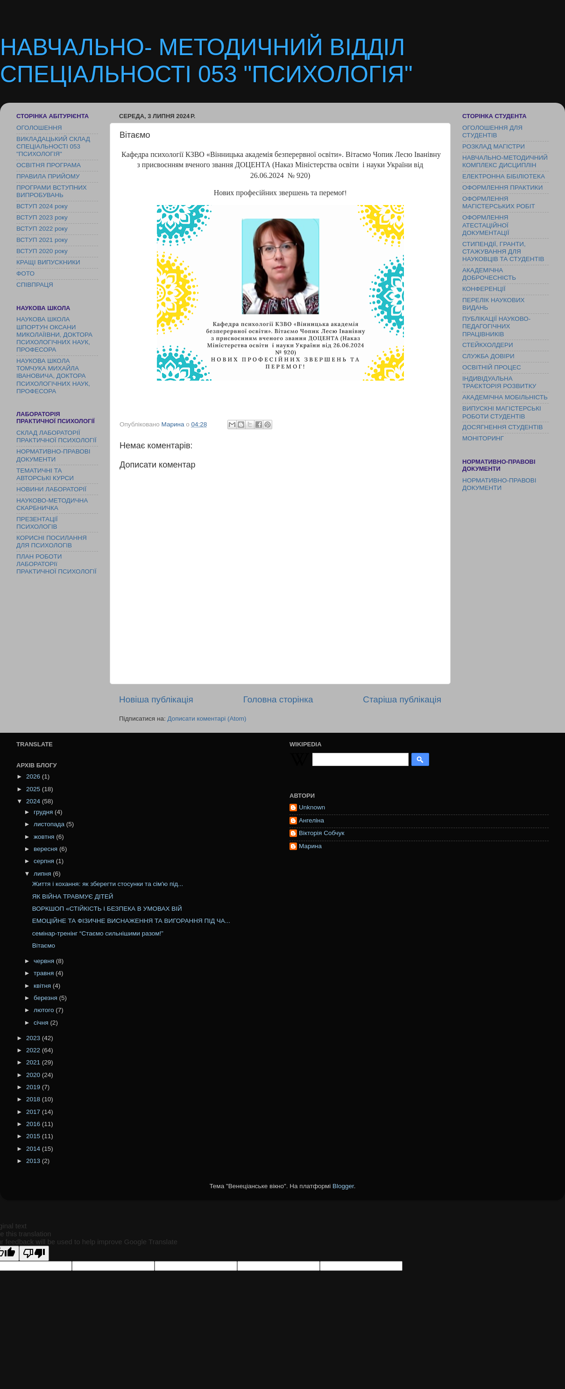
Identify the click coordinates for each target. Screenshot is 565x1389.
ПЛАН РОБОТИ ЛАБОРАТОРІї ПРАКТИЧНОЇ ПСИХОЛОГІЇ (56, 564)
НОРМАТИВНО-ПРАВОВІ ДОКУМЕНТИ (53, 455)
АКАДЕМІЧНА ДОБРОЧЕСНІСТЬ (489, 274)
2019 (34, 1087)
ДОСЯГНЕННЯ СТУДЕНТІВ (502, 427)
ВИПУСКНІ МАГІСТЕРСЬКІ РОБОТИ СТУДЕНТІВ (501, 412)
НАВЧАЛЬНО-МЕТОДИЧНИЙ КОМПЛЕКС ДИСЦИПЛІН (505, 161)
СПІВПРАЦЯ (34, 284)
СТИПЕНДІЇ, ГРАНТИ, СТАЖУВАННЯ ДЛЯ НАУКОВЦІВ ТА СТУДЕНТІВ (503, 251)
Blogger (343, 1186)
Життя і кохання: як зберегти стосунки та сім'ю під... (108, 883)
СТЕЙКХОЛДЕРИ (487, 344)
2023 (34, 1038)
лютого (45, 1009)
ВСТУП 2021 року (42, 239)
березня (46, 997)
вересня (46, 848)
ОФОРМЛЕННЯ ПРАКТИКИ (502, 187)
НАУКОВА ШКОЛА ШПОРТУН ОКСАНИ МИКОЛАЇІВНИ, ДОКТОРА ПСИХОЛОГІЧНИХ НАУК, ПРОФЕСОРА (54, 334)
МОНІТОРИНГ (483, 438)
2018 (34, 1099)
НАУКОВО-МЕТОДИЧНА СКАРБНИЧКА (52, 504)
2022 (34, 1050)
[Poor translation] (34, 1253)
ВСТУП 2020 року (42, 251)
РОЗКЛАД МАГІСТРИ (493, 146)
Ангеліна (311, 820)
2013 (34, 1160)
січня (42, 1022)
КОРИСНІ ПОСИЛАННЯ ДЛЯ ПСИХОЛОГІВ (51, 541)
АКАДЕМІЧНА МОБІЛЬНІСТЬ (505, 397)
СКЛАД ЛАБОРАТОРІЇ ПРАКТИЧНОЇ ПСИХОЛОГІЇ (56, 436)
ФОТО (25, 273)
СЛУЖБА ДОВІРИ (488, 356)
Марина (310, 846)
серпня (45, 861)
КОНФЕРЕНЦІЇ (483, 288)
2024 (34, 801)
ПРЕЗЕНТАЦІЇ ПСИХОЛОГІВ (37, 523)
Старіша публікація (402, 699)
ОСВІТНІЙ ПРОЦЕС (491, 367)
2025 (34, 789)
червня (45, 960)
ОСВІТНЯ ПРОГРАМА (48, 165)
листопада (50, 824)
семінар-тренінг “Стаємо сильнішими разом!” (97, 933)
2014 (34, 1148)
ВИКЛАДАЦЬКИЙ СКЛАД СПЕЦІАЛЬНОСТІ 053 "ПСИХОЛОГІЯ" (53, 146)
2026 (34, 776)
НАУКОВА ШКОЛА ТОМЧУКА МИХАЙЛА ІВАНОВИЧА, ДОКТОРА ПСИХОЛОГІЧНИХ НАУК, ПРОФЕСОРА (53, 376)
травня (45, 973)
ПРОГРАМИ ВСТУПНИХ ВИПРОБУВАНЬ (51, 191)
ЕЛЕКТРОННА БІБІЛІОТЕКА (503, 176)
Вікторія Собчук (321, 832)
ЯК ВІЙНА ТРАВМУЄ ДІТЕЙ (72, 896)
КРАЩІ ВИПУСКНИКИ (48, 262)
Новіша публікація (156, 699)
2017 (34, 1111)
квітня (43, 985)
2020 (34, 1074)
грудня (44, 811)
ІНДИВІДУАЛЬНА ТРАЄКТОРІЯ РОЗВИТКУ (499, 382)
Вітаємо (43, 945)
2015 (34, 1136)
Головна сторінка (278, 699)
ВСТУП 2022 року (42, 228)
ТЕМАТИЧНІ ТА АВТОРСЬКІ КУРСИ (45, 474)
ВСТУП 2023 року (42, 217)
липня (43, 873)
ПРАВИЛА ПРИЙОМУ (48, 176)
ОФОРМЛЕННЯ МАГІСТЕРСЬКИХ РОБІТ (498, 202)
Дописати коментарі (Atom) (206, 718)
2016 (34, 1123)
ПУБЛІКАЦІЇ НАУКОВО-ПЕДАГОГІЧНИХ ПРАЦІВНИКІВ (496, 326)
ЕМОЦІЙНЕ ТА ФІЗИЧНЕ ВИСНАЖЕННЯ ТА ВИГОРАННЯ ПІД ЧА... (131, 920)
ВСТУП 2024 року (42, 206)
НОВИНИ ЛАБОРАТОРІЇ (51, 489)
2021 (34, 1062)
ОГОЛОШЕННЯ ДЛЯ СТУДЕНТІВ (492, 131)
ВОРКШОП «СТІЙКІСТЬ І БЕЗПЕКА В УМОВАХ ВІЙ (107, 908)
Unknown (312, 807)
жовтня (45, 836)
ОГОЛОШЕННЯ (39, 127)
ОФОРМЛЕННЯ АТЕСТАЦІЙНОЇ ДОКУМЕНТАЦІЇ (485, 225)
